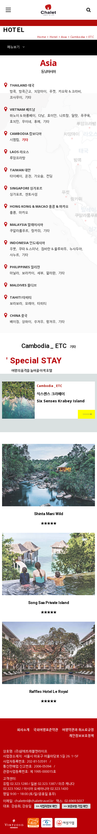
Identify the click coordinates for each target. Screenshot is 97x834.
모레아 (29, 303)
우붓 (13, 248)
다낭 (41, 115)
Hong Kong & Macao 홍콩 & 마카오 (39, 206)
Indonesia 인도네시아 (27, 242)
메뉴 (16, 46)
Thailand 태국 (22, 85)
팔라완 (51, 273)
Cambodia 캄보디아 (26, 133)
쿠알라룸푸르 (19, 230)
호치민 (14, 121)
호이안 (52, 115)
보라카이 (28, 273)
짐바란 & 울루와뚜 (54, 248)
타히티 (42, 303)
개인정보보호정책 (81, 735)
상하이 (26, 321)
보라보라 (16, 303)
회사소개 (23, 729)
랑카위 (36, 230)
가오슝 (38, 176)
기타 (28, 97)
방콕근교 (25, 91)
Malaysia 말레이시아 (26, 224)
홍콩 (13, 212)
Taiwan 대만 (20, 170)
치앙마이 (40, 91)
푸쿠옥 (85, 115)
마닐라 (14, 273)
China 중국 (18, 315)
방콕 (13, 91)
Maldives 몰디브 (23, 285)
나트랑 (64, 115)
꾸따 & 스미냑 (28, 248)
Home (41, 37)
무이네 (26, 121)
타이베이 (16, 176)
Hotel (53, 37)
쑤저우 (38, 321)
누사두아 (76, 248)
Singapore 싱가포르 (26, 188)
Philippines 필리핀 (25, 267)
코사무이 (16, 97)
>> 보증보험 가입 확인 (76, 806)
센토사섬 (31, 194)
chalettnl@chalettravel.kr (34, 800)
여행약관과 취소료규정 (78, 729)
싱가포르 (16, 194)
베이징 (14, 321)
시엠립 (14, 139)
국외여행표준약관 (45, 729)
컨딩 (49, 176)
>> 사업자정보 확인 (46, 806)
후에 (37, 121)
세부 (40, 273)
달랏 (75, 115)
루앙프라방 (17, 157)
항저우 (51, 321)
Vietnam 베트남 (22, 109)
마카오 (23, 212)
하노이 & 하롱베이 (22, 115)
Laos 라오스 (19, 151)
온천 (28, 176)
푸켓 (52, 91)
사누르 (14, 254)
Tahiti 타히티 (21, 297)
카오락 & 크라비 (69, 91)
